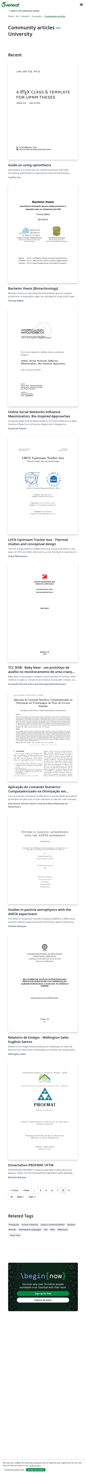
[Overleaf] (10, 4)
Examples (37, 16)
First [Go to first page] (14, 1190)
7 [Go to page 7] (57, 1190)
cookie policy (34, 1465)
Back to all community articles (24, 11)
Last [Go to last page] (32, 1196)
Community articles (55, 16)
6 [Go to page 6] (51, 1190)
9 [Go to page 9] (69, 1190)
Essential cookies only (14, 1469)
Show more (15, 1235)
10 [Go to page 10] (11, 1196)
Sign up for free (43, 1293)
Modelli (25, 16)
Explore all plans (43, 1300)
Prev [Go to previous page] (26, 1190)
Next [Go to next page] (20, 1196)
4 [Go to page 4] (40, 1190)
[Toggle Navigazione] (81, 4)
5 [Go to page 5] (46, 1190)
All (17, 16)
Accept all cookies (35, 1469)
